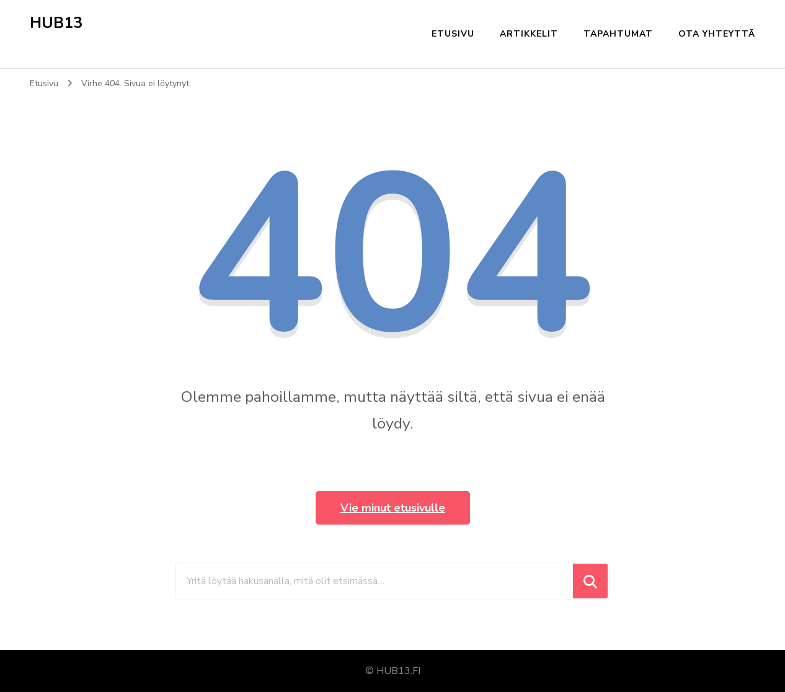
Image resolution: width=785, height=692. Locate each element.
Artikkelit (529, 34)
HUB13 (56, 22)
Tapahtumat (618, 34)
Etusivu (453, 34)
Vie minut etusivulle (392, 507)
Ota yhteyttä (716, 34)
